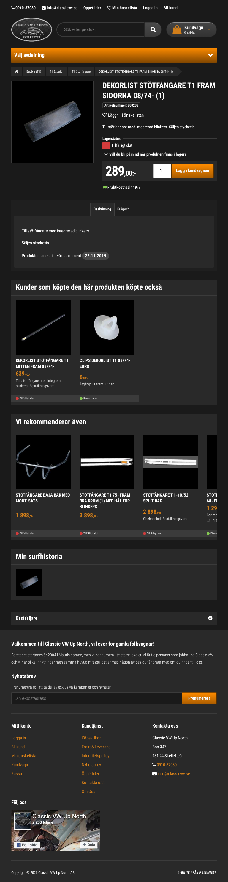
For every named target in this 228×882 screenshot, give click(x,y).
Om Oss (88, 791)
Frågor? (123, 209)
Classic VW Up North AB (56, 872)
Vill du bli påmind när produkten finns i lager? (147, 154)
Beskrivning (102, 209)
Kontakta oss (93, 782)
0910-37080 (23, 7)
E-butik (184, 872)
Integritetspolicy (95, 755)
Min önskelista (122, 7)
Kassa (16, 773)
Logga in (150, 7)
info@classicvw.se (59, 7)
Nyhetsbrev (91, 764)
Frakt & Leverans (96, 747)
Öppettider (92, 7)
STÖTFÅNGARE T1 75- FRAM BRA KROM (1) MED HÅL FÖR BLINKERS (105, 500)
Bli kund (171, 7)
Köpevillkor (91, 738)
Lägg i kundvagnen (192, 170)
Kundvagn (19, 764)
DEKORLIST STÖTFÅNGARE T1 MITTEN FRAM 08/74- (42, 363)
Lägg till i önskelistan (126, 115)
